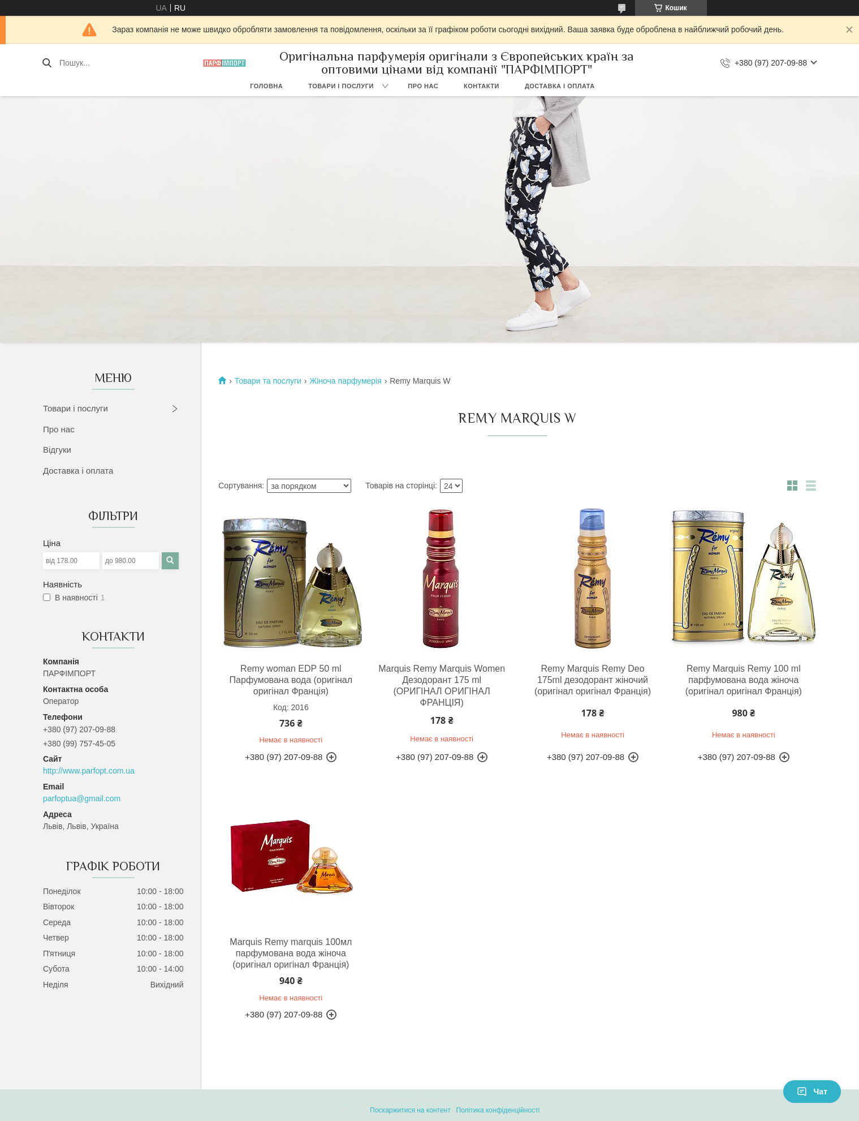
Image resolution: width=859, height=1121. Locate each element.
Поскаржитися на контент (410, 1110)
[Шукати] (46, 63)
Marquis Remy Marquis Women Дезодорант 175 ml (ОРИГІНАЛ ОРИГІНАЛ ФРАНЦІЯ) (441, 685)
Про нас (423, 86)
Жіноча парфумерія (345, 380)
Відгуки (57, 449)
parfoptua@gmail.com (81, 798)
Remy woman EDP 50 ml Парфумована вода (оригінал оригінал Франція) (291, 680)
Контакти (481, 86)
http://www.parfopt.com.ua (89, 770)
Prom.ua (482, 1100)
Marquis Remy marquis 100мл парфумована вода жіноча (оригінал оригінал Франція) (291, 953)
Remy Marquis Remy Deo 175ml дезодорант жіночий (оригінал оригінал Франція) (592, 680)
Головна (266, 86)
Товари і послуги (341, 86)
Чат (812, 1091)
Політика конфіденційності (498, 1110)
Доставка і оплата (560, 86)
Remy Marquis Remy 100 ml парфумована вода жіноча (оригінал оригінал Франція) (743, 680)
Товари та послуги (268, 380)
